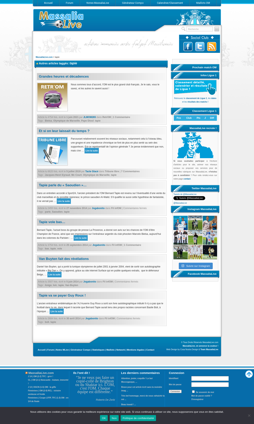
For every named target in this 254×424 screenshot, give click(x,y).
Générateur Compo (80, 350)
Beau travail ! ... (128, 404)
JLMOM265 (89, 117)
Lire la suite (92, 150)
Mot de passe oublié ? (201, 396)
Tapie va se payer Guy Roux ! (62, 295)
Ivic (55, 285)
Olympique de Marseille (66, 120)
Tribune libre (112, 171)
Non (114, 418)
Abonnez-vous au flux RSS (212, 46)
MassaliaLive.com (61, 19)
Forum (50, 350)
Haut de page (249, 373)
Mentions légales (135, 350)
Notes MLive (62, 350)
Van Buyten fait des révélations (64, 259)
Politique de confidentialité (138, 418)
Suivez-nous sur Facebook (188, 46)
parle (48, 211)
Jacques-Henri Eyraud (57, 175)
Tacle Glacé (91, 171)
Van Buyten (71, 285)
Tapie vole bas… (52, 222)
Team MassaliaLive (209, 349)
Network (120, 350)
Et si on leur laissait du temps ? (64, 131)
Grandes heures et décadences (64, 76)
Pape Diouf (87, 120)
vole (59, 248)
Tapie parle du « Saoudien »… (63, 185)
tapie (97, 120)
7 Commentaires (130, 171)
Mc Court (76, 175)
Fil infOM (116, 208)
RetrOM (106, 117)
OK (104, 418)
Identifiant (173, 378)
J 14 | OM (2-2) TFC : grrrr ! (40, 376)
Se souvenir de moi (205, 392)
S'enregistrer (197, 399)
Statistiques (98, 350)
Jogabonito (98, 208)
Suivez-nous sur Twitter (200, 46)
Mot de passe (175, 384)
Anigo (48, 285)
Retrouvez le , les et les (195, 98)
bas (47, 248)
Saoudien (57, 211)
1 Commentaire (121, 117)
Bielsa (48, 120)
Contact (150, 350)
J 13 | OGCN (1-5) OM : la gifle (42, 387)
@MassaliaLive (180, 203)
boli (47, 322)
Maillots (110, 350)
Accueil (41, 350)
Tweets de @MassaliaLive (184, 194)
